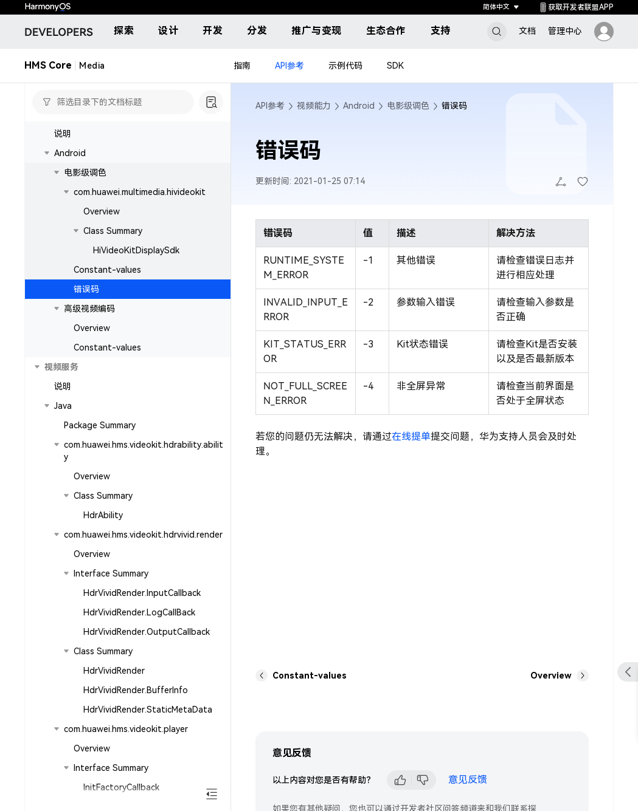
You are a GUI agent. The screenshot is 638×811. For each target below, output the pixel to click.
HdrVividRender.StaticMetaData (147, 709)
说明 (62, 134)
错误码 (86, 289)
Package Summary (100, 425)
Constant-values (107, 270)
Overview (101, 211)
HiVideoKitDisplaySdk (136, 250)
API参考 (289, 65)
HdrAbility (103, 515)
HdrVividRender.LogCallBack (139, 612)
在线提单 (411, 436)
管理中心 (565, 31)
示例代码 (345, 65)
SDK (395, 65)
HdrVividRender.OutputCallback (146, 632)
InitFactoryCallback (121, 787)
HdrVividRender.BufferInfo (135, 690)
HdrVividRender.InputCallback (142, 593)
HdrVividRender (114, 671)
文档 (527, 31)
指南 (242, 65)
